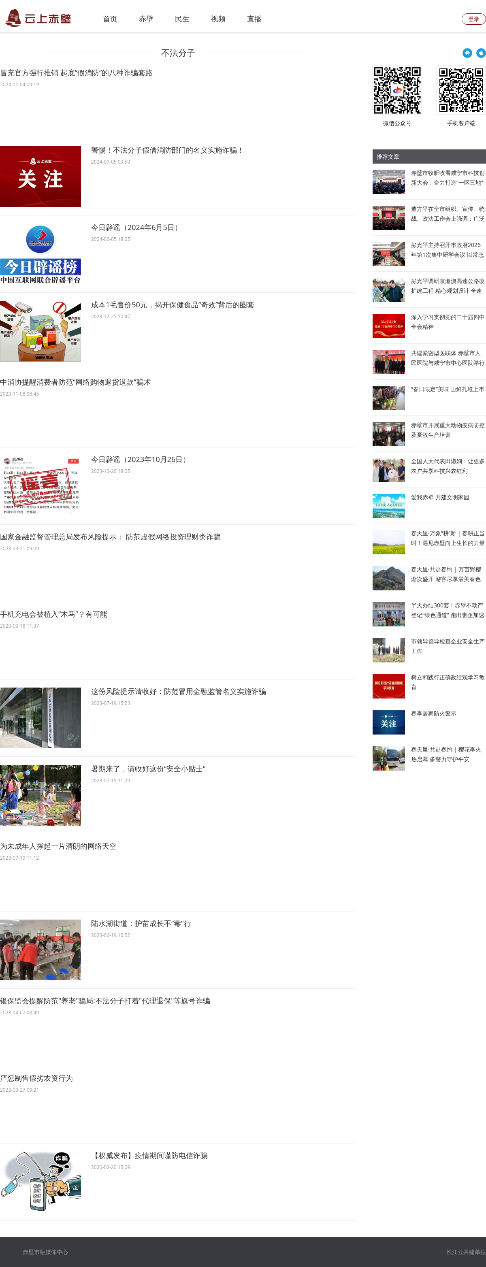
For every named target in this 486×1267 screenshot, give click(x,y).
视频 (218, 18)
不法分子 (178, 52)
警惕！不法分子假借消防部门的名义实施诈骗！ (167, 150)
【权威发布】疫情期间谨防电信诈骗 (149, 1155)
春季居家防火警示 (433, 713)
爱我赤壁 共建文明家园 (440, 497)
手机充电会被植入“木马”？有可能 (53, 614)
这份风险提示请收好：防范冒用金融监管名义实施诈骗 (178, 691)
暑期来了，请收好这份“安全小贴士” (148, 768)
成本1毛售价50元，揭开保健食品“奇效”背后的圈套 (172, 304)
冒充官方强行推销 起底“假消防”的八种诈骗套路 (76, 72)
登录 (474, 19)
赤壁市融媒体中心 (45, 1252)
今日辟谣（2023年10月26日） (140, 459)
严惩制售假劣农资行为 (36, 1078)
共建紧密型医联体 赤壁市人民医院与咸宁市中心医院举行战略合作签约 (448, 362)
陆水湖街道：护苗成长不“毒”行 (141, 923)
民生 (182, 18)
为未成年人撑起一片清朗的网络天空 (58, 846)
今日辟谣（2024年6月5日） (136, 227)
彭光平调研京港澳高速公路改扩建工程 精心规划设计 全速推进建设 (448, 290)
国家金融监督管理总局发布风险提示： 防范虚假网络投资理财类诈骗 (110, 536)
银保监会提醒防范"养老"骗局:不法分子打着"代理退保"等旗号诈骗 (105, 1000)
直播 (254, 18)
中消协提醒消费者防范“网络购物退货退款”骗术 (75, 382)
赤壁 (146, 18)
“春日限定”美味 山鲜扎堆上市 (447, 389)
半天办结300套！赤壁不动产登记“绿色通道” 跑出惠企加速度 (447, 614)
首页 (110, 18)
